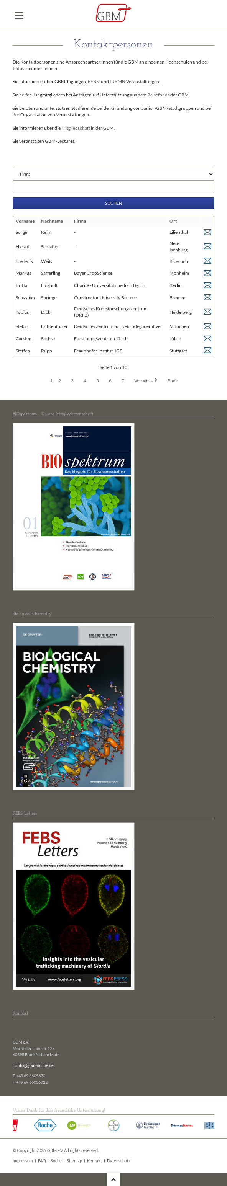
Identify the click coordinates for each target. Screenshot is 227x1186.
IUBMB (117, 81)
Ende (173, 380)
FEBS (93, 81)
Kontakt (94, 1160)
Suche (56, 1160)
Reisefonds (158, 95)
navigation (19, 15)
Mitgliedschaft (75, 128)
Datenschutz (118, 1160)
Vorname (25, 221)
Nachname (52, 221)
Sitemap (74, 1160)
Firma (80, 221)
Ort (173, 221)
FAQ (42, 1160)
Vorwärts (143, 380)
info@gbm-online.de (35, 1065)
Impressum (23, 1160)
